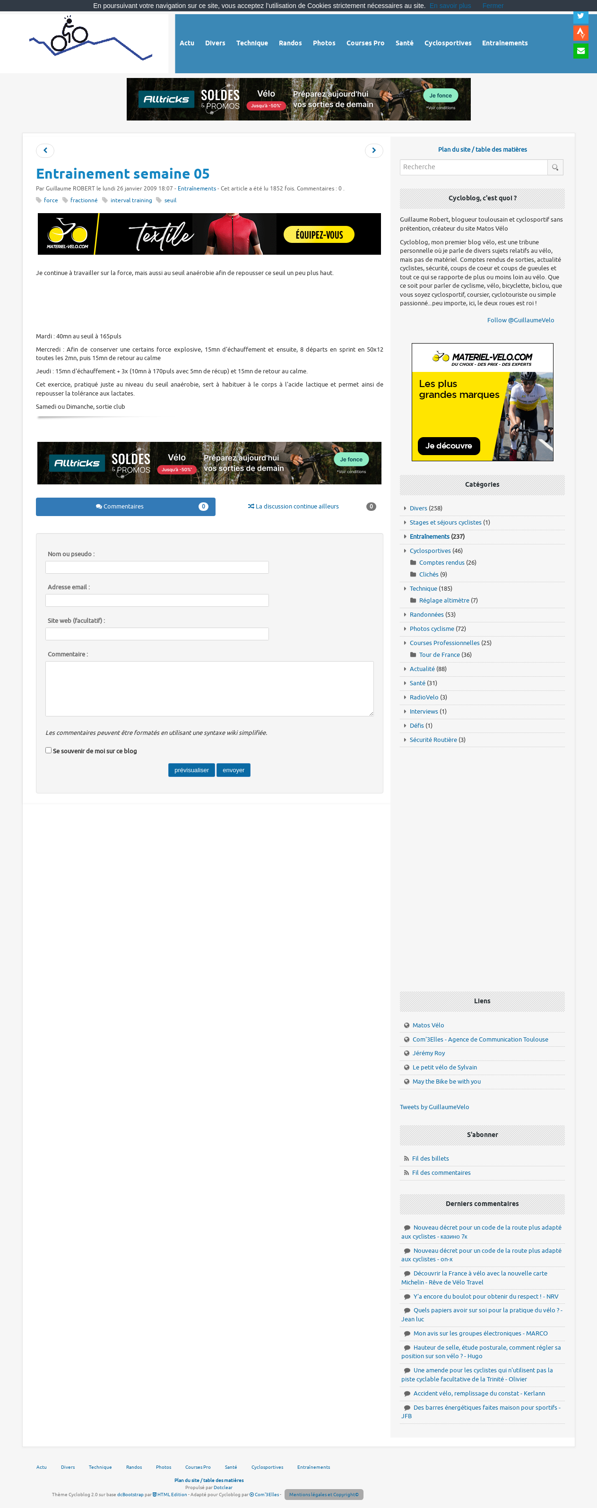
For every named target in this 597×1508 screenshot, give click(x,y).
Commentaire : (68, 654)
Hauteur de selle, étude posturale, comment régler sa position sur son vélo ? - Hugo (481, 1352)
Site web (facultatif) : (76, 621)
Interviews (424, 711)
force (51, 200)
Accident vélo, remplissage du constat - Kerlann (479, 1393)
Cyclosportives (430, 551)
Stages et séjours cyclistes (446, 522)
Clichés (429, 574)
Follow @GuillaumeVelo (520, 320)
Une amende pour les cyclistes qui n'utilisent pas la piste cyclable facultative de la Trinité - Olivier (477, 1374)
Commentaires (152, 506)
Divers (418, 508)
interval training (131, 200)
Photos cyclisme (432, 629)
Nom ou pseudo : (71, 554)
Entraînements (197, 188)
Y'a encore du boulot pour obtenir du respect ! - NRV (486, 1297)
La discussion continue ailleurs (312, 506)
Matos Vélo (428, 1025)
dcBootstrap (130, 1494)
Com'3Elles (264, 1494)
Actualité (422, 669)
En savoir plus (450, 5)
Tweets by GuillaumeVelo (434, 1107)
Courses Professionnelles (445, 643)
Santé (417, 683)
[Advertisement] (209, 303)
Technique (423, 589)
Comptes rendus (442, 563)
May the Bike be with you (447, 1081)
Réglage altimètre (444, 600)
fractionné (84, 200)
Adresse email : (69, 587)
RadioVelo (424, 697)
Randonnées (427, 615)
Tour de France (439, 655)
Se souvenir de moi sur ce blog (95, 751)
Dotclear (223, 1487)
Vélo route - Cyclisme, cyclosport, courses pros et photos (91, 42)
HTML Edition (170, 1494)
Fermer (493, 5)
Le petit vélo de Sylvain (445, 1067)
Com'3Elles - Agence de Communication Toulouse (480, 1039)
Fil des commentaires (441, 1173)
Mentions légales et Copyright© (324, 1494)
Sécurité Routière (433, 740)
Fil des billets (430, 1159)
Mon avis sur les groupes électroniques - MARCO (481, 1333)
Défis (417, 726)
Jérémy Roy (429, 1053)
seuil (170, 200)
